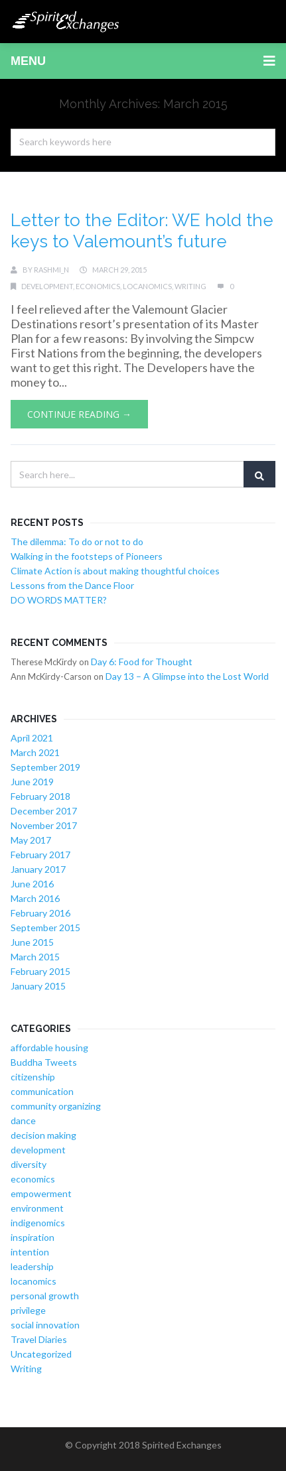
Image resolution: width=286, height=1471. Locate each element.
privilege (28, 1310)
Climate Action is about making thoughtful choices (115, 570)
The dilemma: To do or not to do (77, 541)
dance (23, 1120)
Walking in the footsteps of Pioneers (87, 556)
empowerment (41, 1193)
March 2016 (35, 898)
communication (42, 1091)
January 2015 (38, 985)
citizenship (33, 1076)
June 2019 (32, 781)
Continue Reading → (79, 414)
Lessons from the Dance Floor (72, 585)
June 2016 (32, 883)
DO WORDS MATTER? (59, 600)
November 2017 (44, 825)
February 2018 (40, 796)
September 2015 (45, 927)
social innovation (45, 1324)
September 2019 (45, 767)
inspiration (32, 1237)
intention (30, 1251)
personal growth (45, 1295)
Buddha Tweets (44, 1062)
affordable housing (49, 1047)
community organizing (56, 1106)
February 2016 (40, 913)
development (47, 286)
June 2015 (32, 942)
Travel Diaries (39, 1339)
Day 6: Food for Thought (141, 661)
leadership (32, 1266)
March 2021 (35, 752)
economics (98, 286)
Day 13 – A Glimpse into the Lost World (187, 676)
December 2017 (44, 810)
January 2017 (38, 869)
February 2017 (40, 854)
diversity (28, 1164)
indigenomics (38, 1222)
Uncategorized (41, 1354)
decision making (43, 1135)
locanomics (147, 286)
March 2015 (35, 956)
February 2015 (40, 971)
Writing (190, 286)
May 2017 (31, 840)
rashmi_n (51, 269)
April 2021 (32, 737)
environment (37, 1208)
